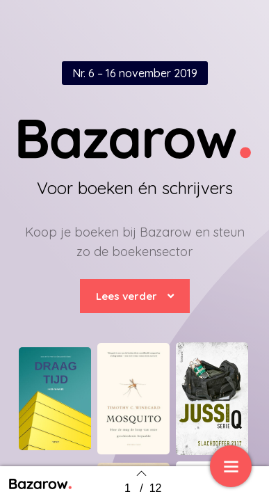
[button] (135, 296)
